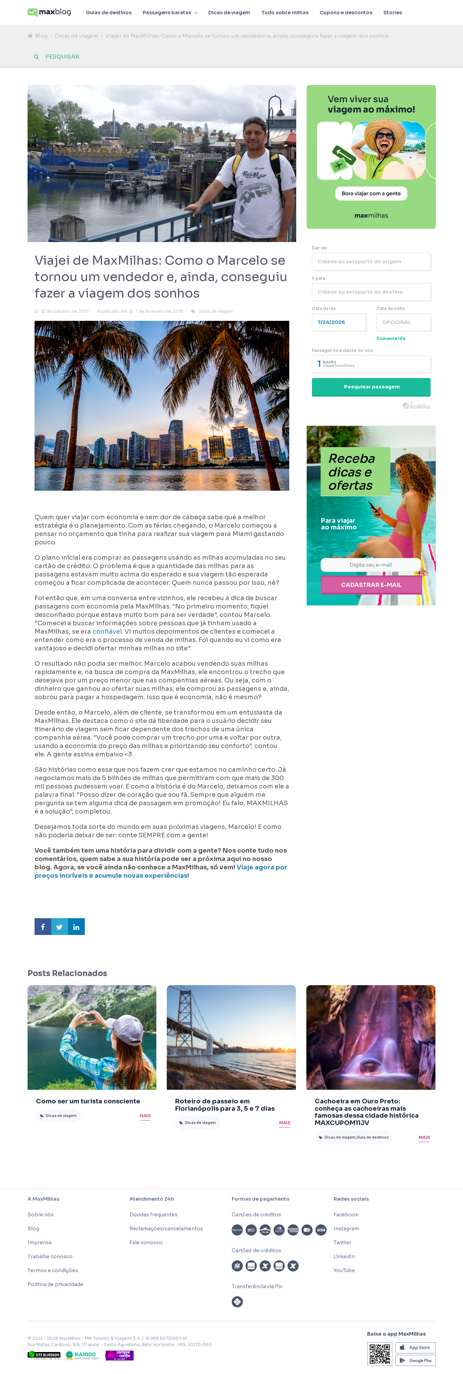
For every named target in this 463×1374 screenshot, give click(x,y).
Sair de (319, 248)
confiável (107, 632)
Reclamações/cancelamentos (166, 1229)
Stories (392, 12)
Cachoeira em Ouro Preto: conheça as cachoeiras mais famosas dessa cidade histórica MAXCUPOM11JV (367, 1113)
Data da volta (390, 309)
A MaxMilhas (43, 1200)
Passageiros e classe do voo (342, 351)
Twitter (342, 1243)
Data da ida (324, 309)
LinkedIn (344, 1257)
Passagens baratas (167, 12)
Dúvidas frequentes (153, 1216)
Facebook (346, 1216)
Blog (41, 35)
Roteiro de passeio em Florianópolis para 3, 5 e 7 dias (225, 1106)
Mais (145, 1116)
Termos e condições (53, 1271)
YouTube (344, 1271)
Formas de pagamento (261, 1200)
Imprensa (40, 1243)
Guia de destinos (373, 1138)
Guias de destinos (109, 12)
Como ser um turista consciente (88, 1102)
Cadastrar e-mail (371, 585)
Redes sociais (351, 1200)
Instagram (346, 1229)
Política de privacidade (55, 1285)
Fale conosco (146, 1243)
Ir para (318, 279)
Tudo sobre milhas (284, 12)
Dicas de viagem (229, 12)
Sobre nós (41, 1216)
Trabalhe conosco (50, 1257)
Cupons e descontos (346, 12)
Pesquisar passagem (372, 388)
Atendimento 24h (151, 1200)
